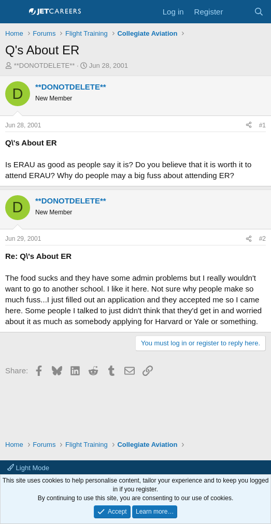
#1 (262, 125)
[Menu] (14, 12)
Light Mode (28, 468)
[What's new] (238, 11)
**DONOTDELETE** (44, 65)
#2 (262, 238)
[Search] (259, 11)
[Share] (248, 126)
